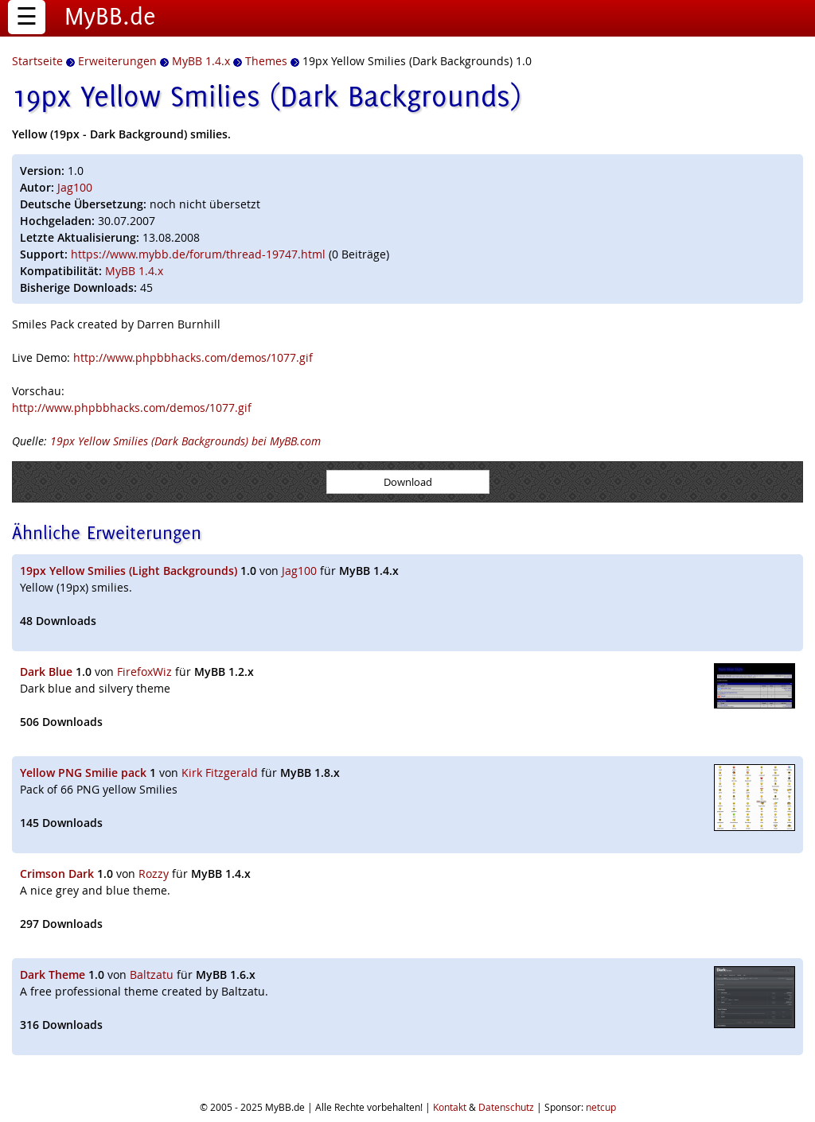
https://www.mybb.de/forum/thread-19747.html (198, 254)
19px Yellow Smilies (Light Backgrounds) (128, 570)
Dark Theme (52, 974)
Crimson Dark (57, 873)
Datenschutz (506, 1107)
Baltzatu (152, 974)
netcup (601, 1107)
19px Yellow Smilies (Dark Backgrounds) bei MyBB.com (185, 440)
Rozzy (153, 873)
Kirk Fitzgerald (219, 772)
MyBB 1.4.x (134, 270)
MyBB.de (110, 16)
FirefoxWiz (144, 671)
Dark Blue (46, 671)
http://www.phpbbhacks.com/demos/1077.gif (193, 357)
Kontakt (449, 1107)
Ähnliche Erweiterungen (106, 532)
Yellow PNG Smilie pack (83, 772)
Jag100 (74, 187)
